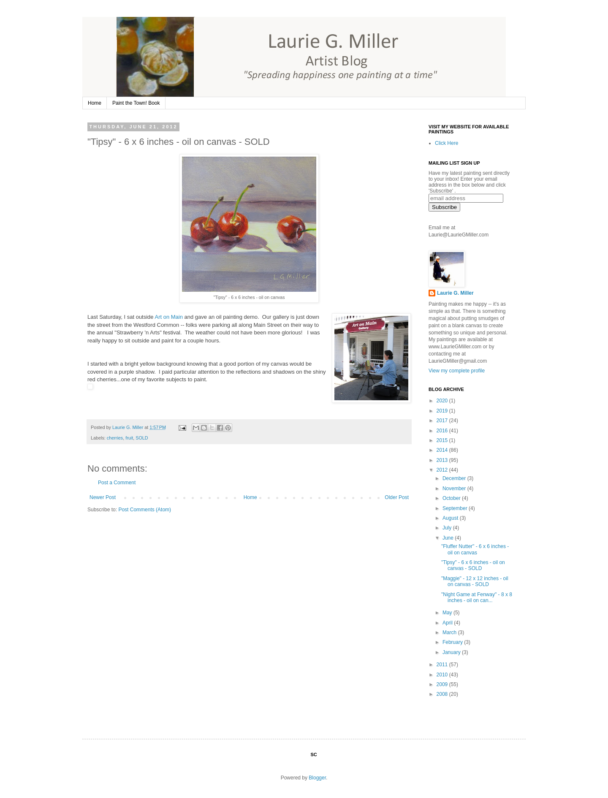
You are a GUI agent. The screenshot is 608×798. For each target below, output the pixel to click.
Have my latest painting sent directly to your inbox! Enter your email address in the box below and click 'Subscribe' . (469, 182)
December (454, 478)
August (451, 518)
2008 (443, 694)
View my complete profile (457, 371)
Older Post (397, 497)
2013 (443, 460)
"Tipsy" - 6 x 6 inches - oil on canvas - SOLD (473, 565)
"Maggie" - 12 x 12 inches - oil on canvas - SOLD (474, 581)
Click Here (446, 143)
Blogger (317, 778)
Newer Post (103, 497)
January (452, 652)
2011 (443, 665)
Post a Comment (117, 483)
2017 (443, 420)
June (448, 538)
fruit (129, 437)
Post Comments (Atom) (144, 510)
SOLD (142, 437)
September (455, 508)
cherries (115, 437)
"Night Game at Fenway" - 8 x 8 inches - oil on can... (476, 597)
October (452, 498)
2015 (443, 440)
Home (94, 103)
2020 (443, 401)
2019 (443, 411)
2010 (443, 675)
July (447, 528)
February (453, 642)
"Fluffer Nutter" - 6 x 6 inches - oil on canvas (475, 549)
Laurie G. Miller (455, 293)
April (448, 623)
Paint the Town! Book (136, 103)
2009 (443, 684)
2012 (443, 470)
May (447, 613)
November (454, 488)
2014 (443, 450)
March (450, 632)
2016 (443, 431)
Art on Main (168, 317)
